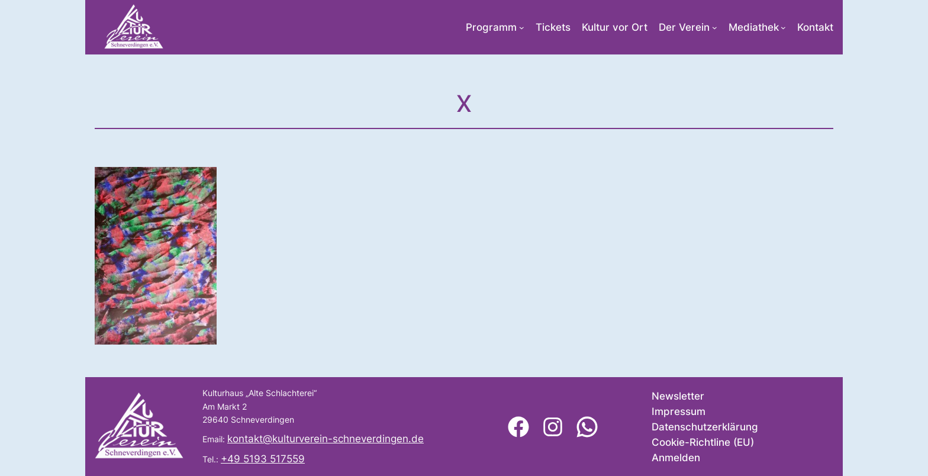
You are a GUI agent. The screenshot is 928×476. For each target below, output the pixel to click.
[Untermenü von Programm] (521, 27)
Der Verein (684, 27)
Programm (491, 27)
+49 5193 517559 (263, 459)
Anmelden (676, 458)
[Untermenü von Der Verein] (714, 27)
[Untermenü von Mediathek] (783, 27)
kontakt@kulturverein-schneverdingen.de (325, 439)
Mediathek (754, 27)
